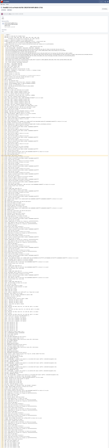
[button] (108, 1)
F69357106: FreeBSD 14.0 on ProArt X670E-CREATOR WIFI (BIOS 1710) (11, 24)
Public (10, 10)
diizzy (10, 14)
